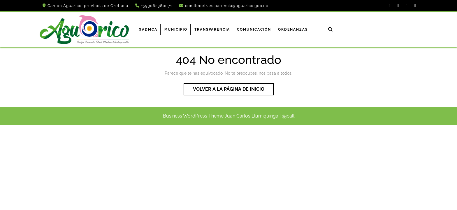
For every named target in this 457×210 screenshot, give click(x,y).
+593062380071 (156, 6)
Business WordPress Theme (193, 116)
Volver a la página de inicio (233, 90)
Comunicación (254, 29)
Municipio (175, 29)
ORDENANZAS (293, 29)
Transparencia (212, 29)
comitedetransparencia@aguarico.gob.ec (226, 6)
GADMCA (148, 29)
